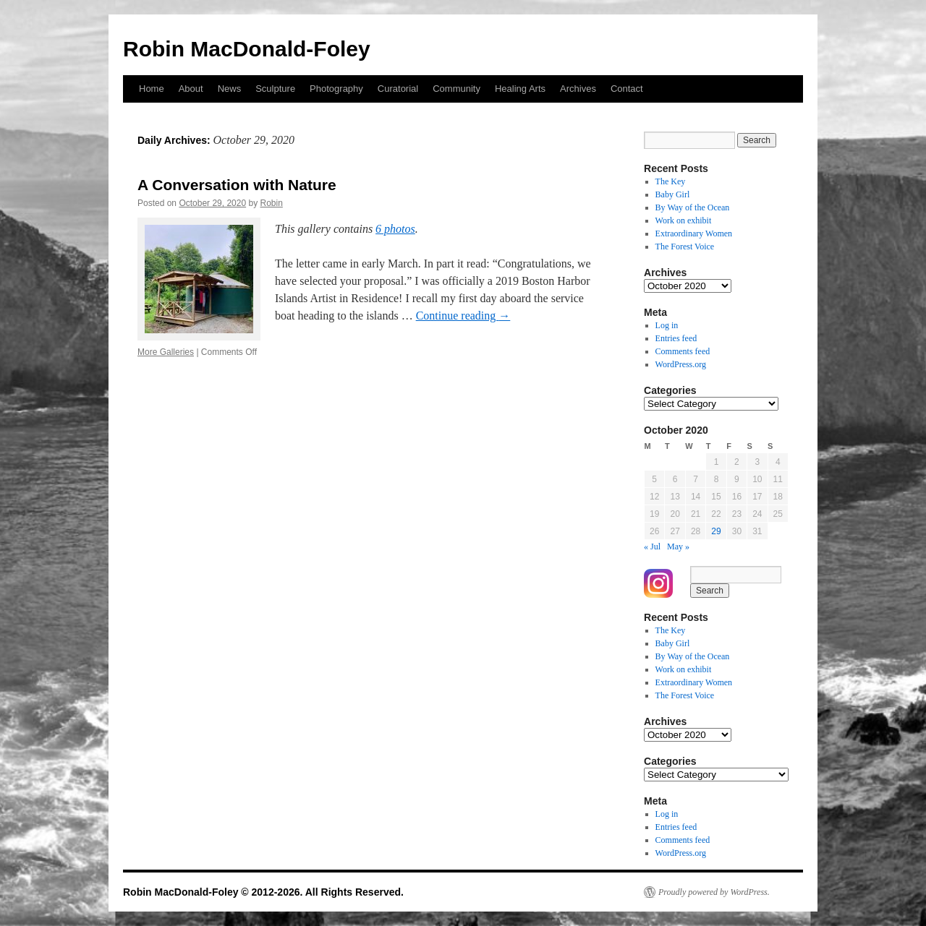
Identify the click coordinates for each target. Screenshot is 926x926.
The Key (670, 181)
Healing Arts (520, 88)
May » (678, 546)
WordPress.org (680, 364)
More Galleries (165, 352)
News (230, 88)
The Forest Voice (685, 246)
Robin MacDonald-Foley (246, 49)
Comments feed (682, 351)
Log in (667, 325)
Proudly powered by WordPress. (714, 892)
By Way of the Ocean (692, 207)
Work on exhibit (683, 220)
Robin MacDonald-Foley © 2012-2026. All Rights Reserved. (263, 892)
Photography (336, 88)
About (191, 88)
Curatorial (398, 88)
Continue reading (463, 315)
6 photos (395, 229)
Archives (578, 88)
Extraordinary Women (693, 233)
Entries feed (676, 338)
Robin (271, 203)
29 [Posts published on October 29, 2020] (716, 531)
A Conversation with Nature (236, 184)
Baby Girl (672, 194)
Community (456, 88)
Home (151, 88)
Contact (627, 88)
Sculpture (275, 88)
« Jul (652, 546)
